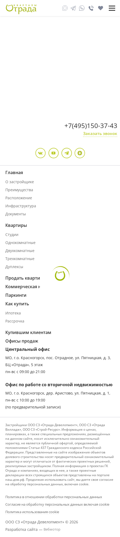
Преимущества (19, 189)
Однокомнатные (20, 242)
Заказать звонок (100, 133)
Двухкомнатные (19, 250)
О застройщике (19, 181)
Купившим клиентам (28, 332)
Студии (11, 234)
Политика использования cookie (32, 511)
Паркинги (15, 295)
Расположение (18, 197)
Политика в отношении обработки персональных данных (53, 496)
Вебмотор (52, 529)
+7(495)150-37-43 (90, 125)
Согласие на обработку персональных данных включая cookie (57, 504)
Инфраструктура (20, 205)
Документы (15, 213)
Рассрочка (14, 321)
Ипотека (13, 313)
